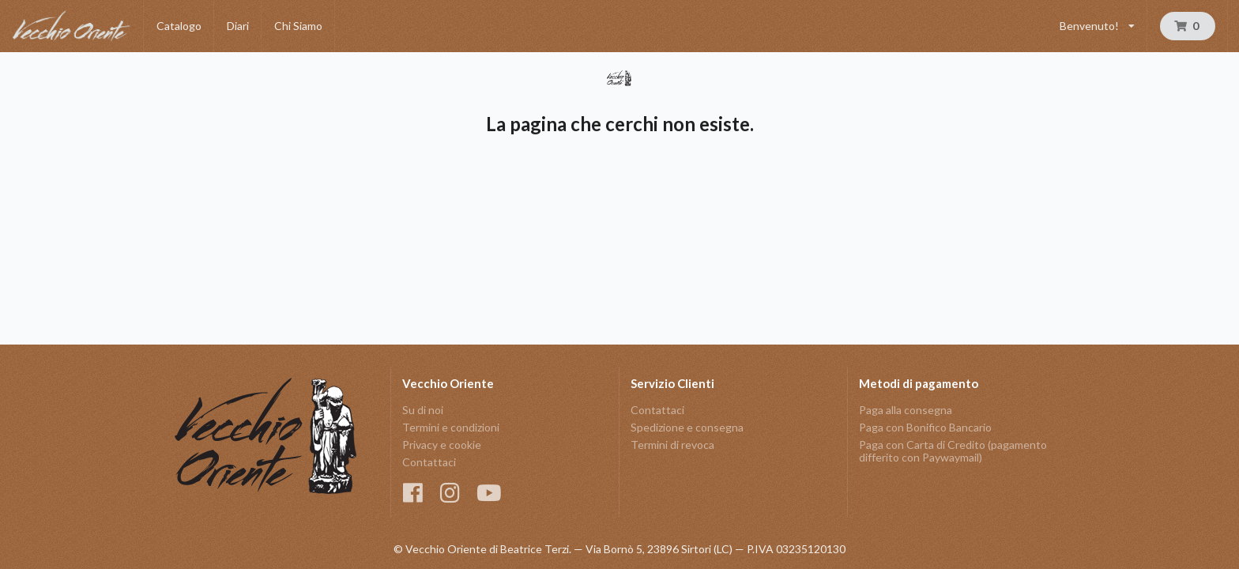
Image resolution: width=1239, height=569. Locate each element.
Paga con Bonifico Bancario (925, 427)
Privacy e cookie (441, 444)
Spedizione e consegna (687, 427)
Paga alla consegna (905, 410)
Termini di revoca (672, 444)
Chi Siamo (298, 25)
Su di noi (422, 410)
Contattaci (429, 462)
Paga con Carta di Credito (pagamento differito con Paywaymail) (953, 451)
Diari (238, 25)
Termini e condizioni (450, 427)
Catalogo (178, 25)
